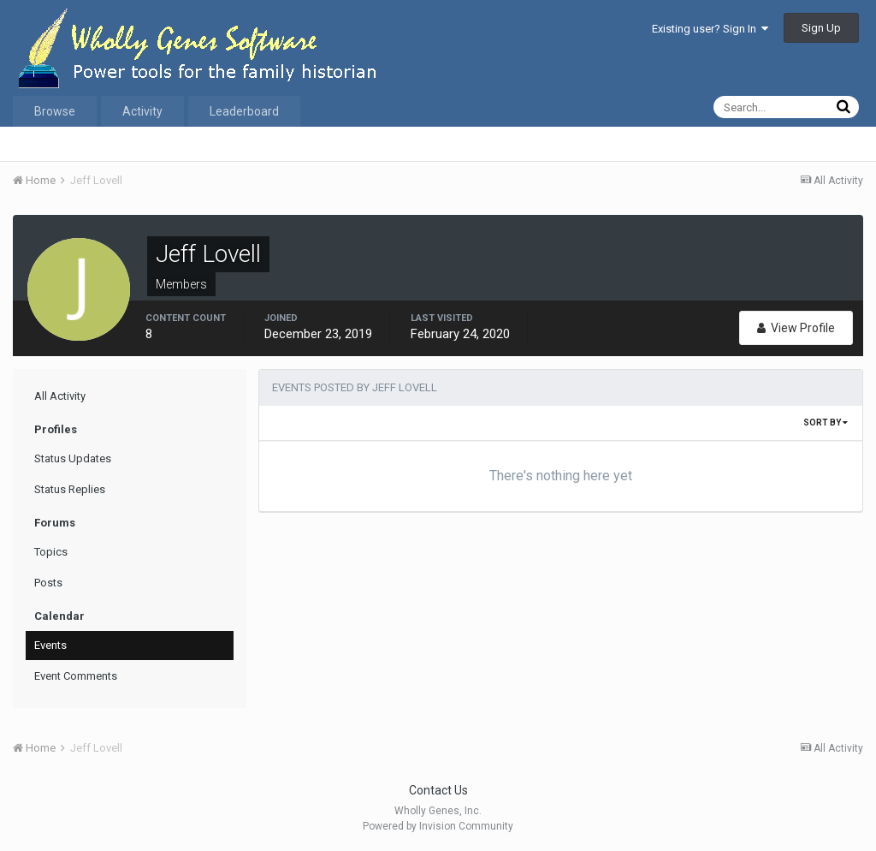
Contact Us (438, 790)
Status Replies (69, 489)
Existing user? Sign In (710, 28)
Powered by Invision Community (438, 826)
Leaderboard (244, 111)
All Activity (60, 396)
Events (50, 645)
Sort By (825, 422)
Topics (51, 551)
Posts (48, 582)
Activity (142, 111)
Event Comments (75, 675)
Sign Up (821, 27)
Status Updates (72, 458)
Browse (54, 111)
